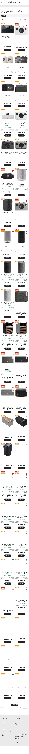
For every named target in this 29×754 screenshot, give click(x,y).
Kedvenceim (17, 726)
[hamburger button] (2, 3)
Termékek (3, 722)
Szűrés (4, 15)
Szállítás (3, 735)
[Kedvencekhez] (13, 24)
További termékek (14, 704)
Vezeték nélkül (8, 8)
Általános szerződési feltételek (6, 731)
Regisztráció (17, 722)
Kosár (16, 724)
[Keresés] (14, 6)
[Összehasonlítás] (13, 25)
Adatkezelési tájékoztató (5, 733)
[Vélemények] (7, 39)
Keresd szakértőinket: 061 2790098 (21, 734)
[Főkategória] (3, 8)
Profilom (16, 723)
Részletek (7, 49)
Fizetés (3, 734)
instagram (17, 742)
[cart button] (27, 3)
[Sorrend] (25, 19)
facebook (15, 742)
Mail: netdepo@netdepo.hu (19, 736)
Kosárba (21, 105)
